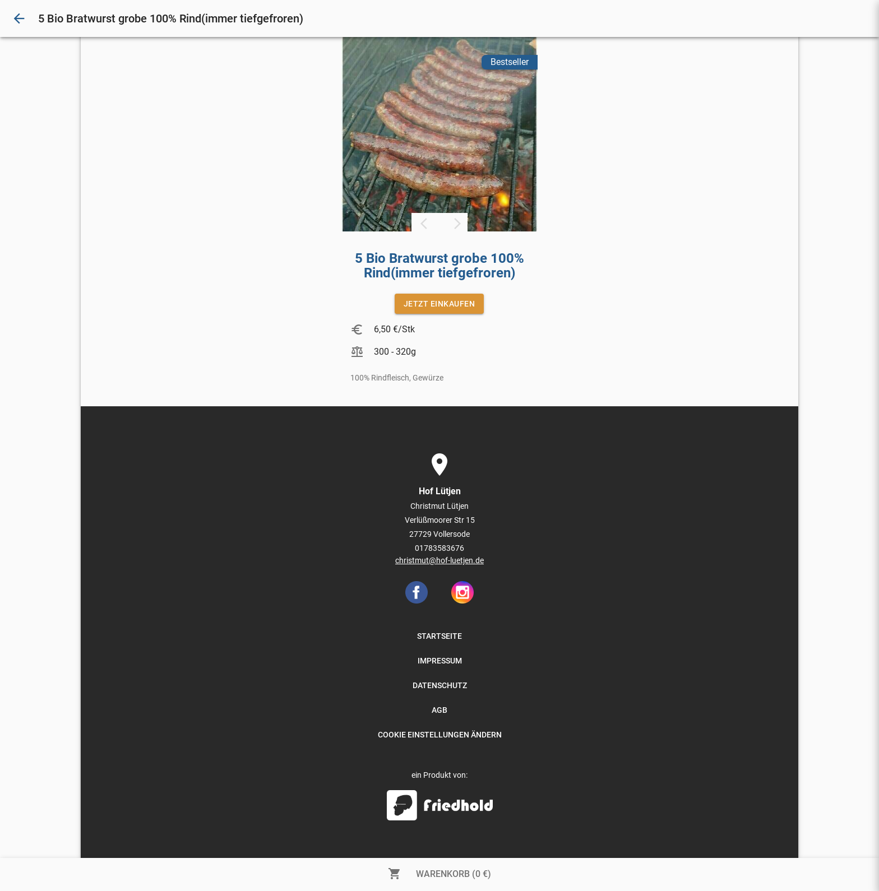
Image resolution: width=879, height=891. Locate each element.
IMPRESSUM (440, 660)
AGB (439, 710)
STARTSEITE (439, 636)
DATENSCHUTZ (440, 685)
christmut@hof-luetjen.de (439, 560)
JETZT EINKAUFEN (439, 303)
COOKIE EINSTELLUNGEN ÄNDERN (440, 734)
